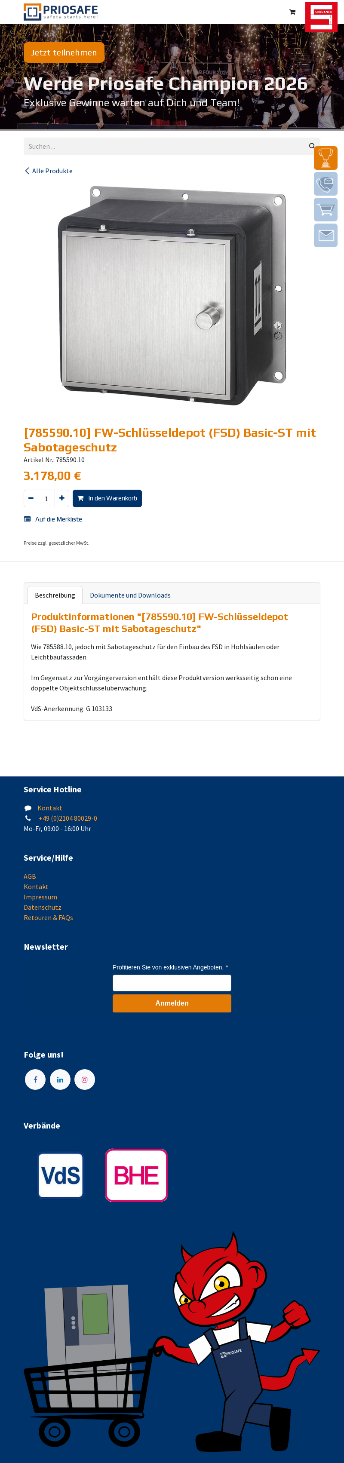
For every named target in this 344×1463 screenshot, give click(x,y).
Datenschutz (42, 907)
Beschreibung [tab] (55, 595)
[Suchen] (312, 146)
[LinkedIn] (60, 1079)
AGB (30, 876)
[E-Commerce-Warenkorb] (292, 12)
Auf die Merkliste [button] (53, 519)
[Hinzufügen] (62, 498)
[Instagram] (84, 1079)
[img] (326, 158)
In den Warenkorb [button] (107, 498)
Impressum (40, 897)
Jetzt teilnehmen (64, 52)
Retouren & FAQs (48, 917)
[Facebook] (35, 1079)
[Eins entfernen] (31, 498)
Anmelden (171, 1003)
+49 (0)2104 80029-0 (67, 818)
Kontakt (49, 808)
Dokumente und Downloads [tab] (130, 595)
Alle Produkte (48, 170)
